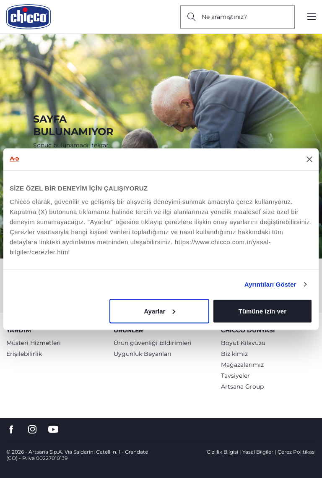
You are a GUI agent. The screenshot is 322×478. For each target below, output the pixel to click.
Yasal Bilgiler (257, 452)
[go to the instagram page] (32, 429)
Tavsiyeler (235, 375)
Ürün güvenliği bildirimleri (153, 343)
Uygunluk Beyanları (142, 354)
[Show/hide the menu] (311, 17)
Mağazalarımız (242, 364)
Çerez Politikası (297, 452)
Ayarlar (159, 310)
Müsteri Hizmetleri (33, 343)
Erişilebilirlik (24, 354)
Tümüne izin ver (262, 310)
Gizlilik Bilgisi (222, 452)
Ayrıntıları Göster (270, 284)
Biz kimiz (234, 354)
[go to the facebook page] (11, 429)
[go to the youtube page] (53, 429)
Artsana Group (242, 386)
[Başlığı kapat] (309, 159)
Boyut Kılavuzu (243, 343)
